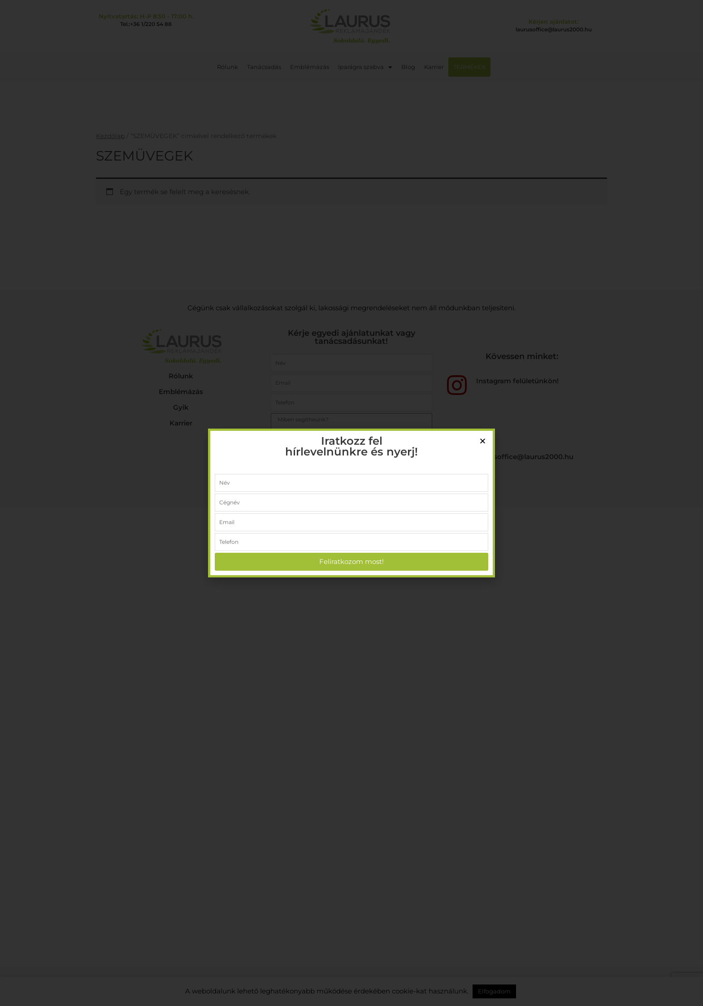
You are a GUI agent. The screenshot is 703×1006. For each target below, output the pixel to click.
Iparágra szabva (365, 66)
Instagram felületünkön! (517, 381)
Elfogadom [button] (494, 991)
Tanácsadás (264, 66)
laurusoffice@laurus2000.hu (554, 29)
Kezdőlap (110, 135)
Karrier (434, 66)
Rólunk (228, 66)
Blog (409, 66)
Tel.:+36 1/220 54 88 (146, 24)
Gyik (181, 407)
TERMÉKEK (469, 66)
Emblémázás (310, 66)
